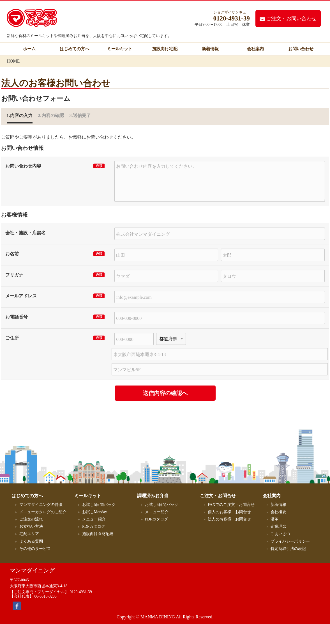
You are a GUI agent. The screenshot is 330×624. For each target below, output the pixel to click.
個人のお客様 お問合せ (229, 512)
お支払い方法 (31, 526)
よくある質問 (31, 541)
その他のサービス (37, 549)
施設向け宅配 (164, 49)
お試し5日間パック (99, 505)
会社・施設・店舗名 (25, 232)
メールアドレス (21, 295)
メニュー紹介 (94, 519)
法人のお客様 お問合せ (229, 519)
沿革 (274, 519)
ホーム (29, 49)
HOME (13, 61)
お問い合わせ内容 (23, 166)
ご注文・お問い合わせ (288, 19)
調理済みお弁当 (153, 495)
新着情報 (210, 49)
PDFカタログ (93, 526)
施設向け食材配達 (98, 534)
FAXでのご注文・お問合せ (231, 505)
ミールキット (119, 49)
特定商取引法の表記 (288, 549)
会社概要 (278, 512)
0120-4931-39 (81, 592)
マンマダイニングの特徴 (41, 505)
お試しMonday (94, 512)
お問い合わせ (300, 49)
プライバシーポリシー (290, 541)
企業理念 (278, 526)
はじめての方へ (74, 49)
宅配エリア (29, 534)
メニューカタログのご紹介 (42, 512)
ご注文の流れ (31, 519)
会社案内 (255, 49)
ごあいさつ (280, 534)
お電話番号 (16, 317)
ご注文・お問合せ (218, 495)
